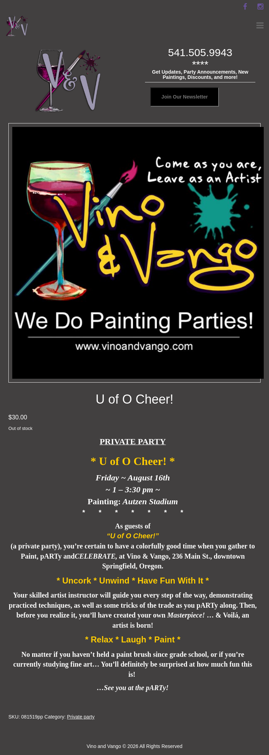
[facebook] (244, 6)
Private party (81, 717)
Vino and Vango (104, 746)
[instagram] (260, 6)
